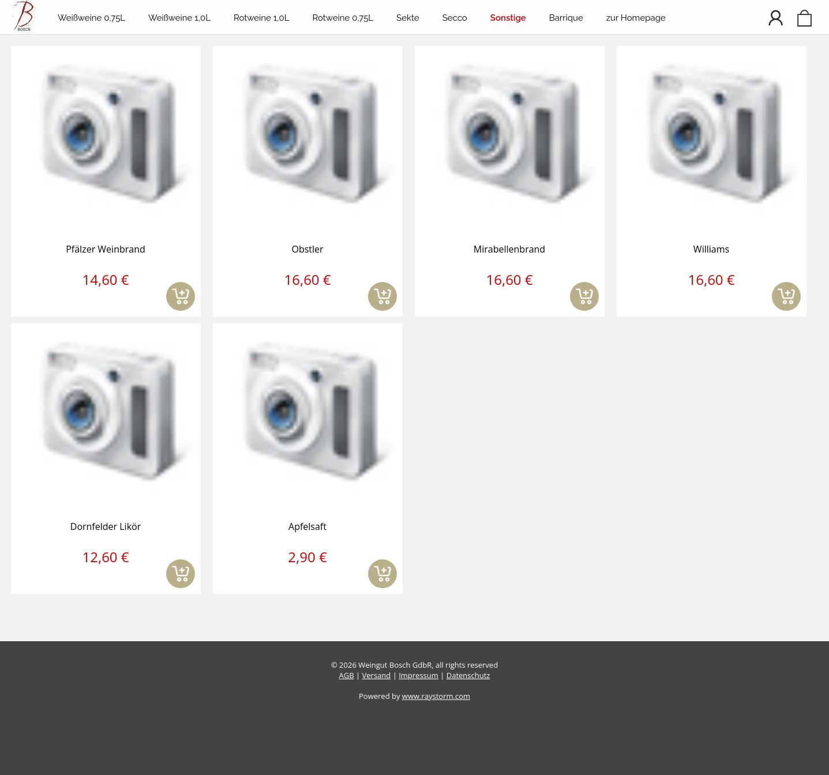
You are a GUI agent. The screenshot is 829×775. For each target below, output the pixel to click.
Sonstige (508, 18)
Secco (454, 18)
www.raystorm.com (436, 696)
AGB (346, 675)
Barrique (566, 18)
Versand (376, 675)
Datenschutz (468, 675)
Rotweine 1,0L (261, 18)
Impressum (418, 675)
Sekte (407, 18)
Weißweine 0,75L (91, 18)
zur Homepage (636, 18)
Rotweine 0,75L (342, 18)
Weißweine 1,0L (179, 18)
